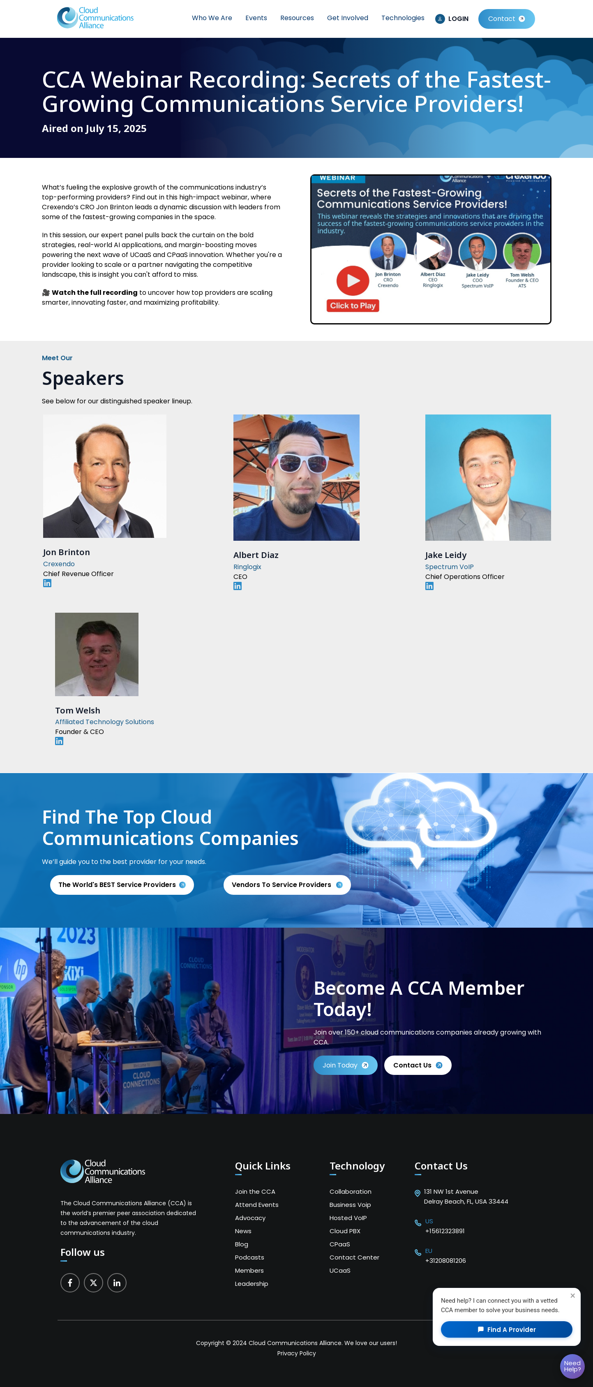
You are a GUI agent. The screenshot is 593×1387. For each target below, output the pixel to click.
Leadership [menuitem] (251, 1283)
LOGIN (458, 18)
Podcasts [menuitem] (249, 1257)
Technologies (403, 18)
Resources (297, 18)
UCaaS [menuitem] (340, 1270)
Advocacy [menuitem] (250, 1217)
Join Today (346, 1065)
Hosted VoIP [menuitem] (348, 1217)
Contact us (418, 1065)
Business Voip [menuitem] (350, 1204)
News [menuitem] (243, 1231)
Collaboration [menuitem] (350, 1191)
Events (256, 18)
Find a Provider (507, 1329)
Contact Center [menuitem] (354, 1257)
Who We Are (212, 18)
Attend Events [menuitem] (257, 1204)
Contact (501, 18)
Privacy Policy (296, 1353)
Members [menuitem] (249, 1270)
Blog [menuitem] (241, 1244)
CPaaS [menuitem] (340, 1244)
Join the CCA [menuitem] (255, 1191)
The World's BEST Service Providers (117, 884)
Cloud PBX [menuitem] (345, 1231)
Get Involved (347, 18)
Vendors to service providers (282, 884)
